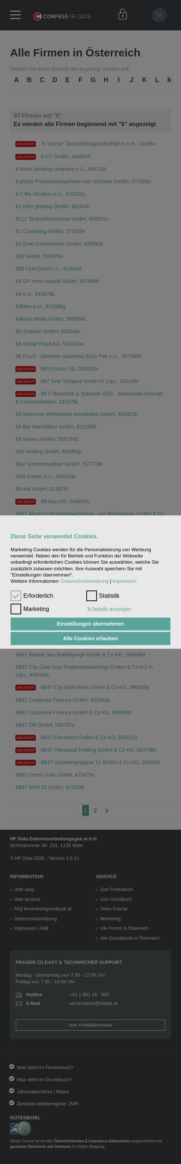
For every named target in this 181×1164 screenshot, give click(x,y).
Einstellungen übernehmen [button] (90, 624)
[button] (109, 609)
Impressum (125, 581)
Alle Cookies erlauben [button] (90, 638)
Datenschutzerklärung (85, 581)
